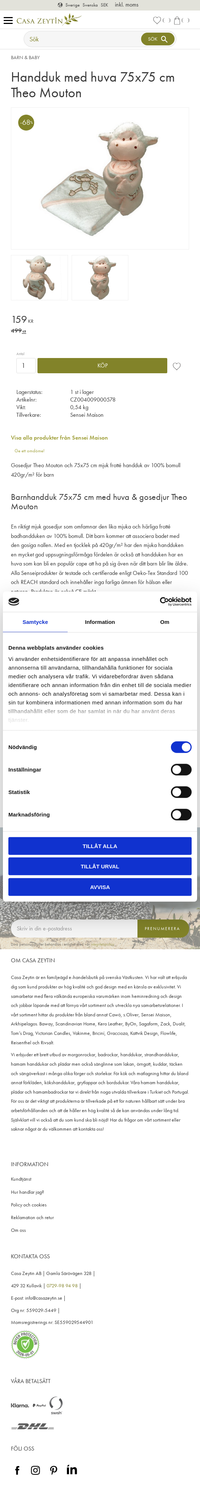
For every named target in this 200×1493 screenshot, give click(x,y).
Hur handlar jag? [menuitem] (27, 1192)
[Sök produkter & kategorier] (83, 39)
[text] (100, 320)
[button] (10, 21)
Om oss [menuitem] (18, 1230)
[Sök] (158, 39)
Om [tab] (164, 621)
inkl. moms (127, 4)
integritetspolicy (102, 944)
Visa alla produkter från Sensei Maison (59, 437)
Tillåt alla (100, 846)
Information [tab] (100, 621)
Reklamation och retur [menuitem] (32, 1217)
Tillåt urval (100, 866)
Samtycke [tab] (35, 621)
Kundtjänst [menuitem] (21, 1179)
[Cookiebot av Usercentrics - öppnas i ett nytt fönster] (160, 601)
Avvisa (100, 887)
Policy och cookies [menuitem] (29, 1205)
